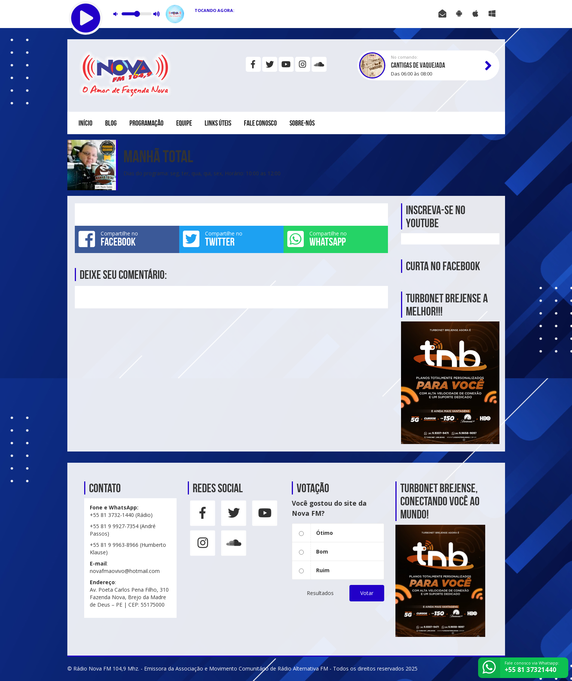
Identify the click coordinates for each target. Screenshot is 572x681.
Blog (111, 123)
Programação (146, 123)
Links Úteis (218, 123)
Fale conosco (260, 123)
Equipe (184, 123)
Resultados (320, 593)
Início (85, 123)
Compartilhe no (127, 238)
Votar (366, 593)
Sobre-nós (302, 123)
